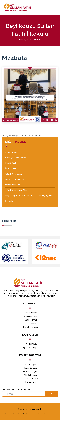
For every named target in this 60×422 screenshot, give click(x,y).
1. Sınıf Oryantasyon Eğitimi (17, 190)
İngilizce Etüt (10, 168)
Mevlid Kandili (11, 163)
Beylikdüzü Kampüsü (31, 347)
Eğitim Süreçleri (30, 368)
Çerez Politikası (23, 414)
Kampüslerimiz (31, 320)
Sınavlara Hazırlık (31, 378)
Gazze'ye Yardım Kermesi (16, 157)
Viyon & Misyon (30, 316)
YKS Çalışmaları (30, 375)
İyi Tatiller (9, 201)
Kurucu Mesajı (31, 312)
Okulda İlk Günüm (12, 184)
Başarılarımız (30, 382)
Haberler (36, 39)
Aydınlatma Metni (39, 414)
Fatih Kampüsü (30, 344)
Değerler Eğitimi (31, 364)
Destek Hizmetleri (30, 327)
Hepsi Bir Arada (12, 152)
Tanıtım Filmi (30, 323)
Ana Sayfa (23, 39)
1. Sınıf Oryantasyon (13, 174)
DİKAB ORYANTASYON (15, 179)
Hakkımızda (10, 414)
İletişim (52, 414)
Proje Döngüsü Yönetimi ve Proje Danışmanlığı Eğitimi (28, 195)
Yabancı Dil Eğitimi (31, 371)
